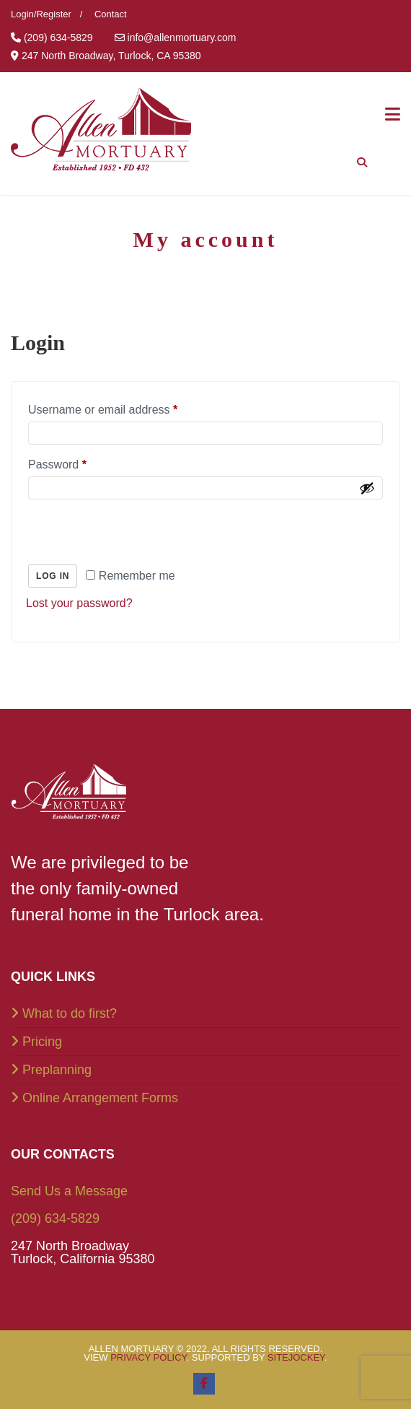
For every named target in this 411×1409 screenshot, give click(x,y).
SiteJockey (296, 1357)
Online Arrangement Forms (100, 1097)
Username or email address (102, 409)
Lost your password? (79, 603)
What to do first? (69, 1013)
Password (57, 464)
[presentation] (125, 531)
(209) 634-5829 (55, 1218)
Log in (52, 576)
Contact (110, 14)
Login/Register (41, 14)
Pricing (42, 1041)
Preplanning (57, 1069)
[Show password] (367, 488)
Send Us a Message (69, 1191)
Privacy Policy (148, 1357)
